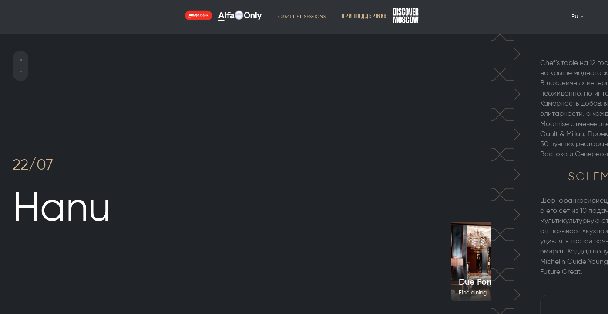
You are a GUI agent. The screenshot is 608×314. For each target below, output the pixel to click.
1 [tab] (591, 127)
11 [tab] (591, 189)
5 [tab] (591, 152)
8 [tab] (591, 170)
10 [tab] (591, 182)
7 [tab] (591, 164)
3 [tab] (591, 139)
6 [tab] (591, 158)
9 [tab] (591, 176)
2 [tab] (591, 133)
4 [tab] (591, 146)
